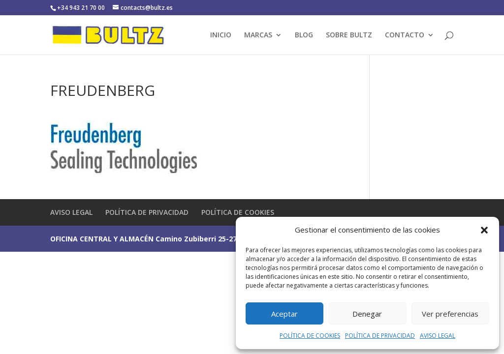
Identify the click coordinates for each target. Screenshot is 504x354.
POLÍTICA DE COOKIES (310, 335)
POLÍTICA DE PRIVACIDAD (380, 335)
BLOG (304, 35)
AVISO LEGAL (437, 335)
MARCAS (258, 35)
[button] (484, 230)
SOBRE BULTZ (349, 35)
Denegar (367, 314)
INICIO (220, 35)
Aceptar (284, 314)
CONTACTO (404, 35)
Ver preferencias (450, 314)
